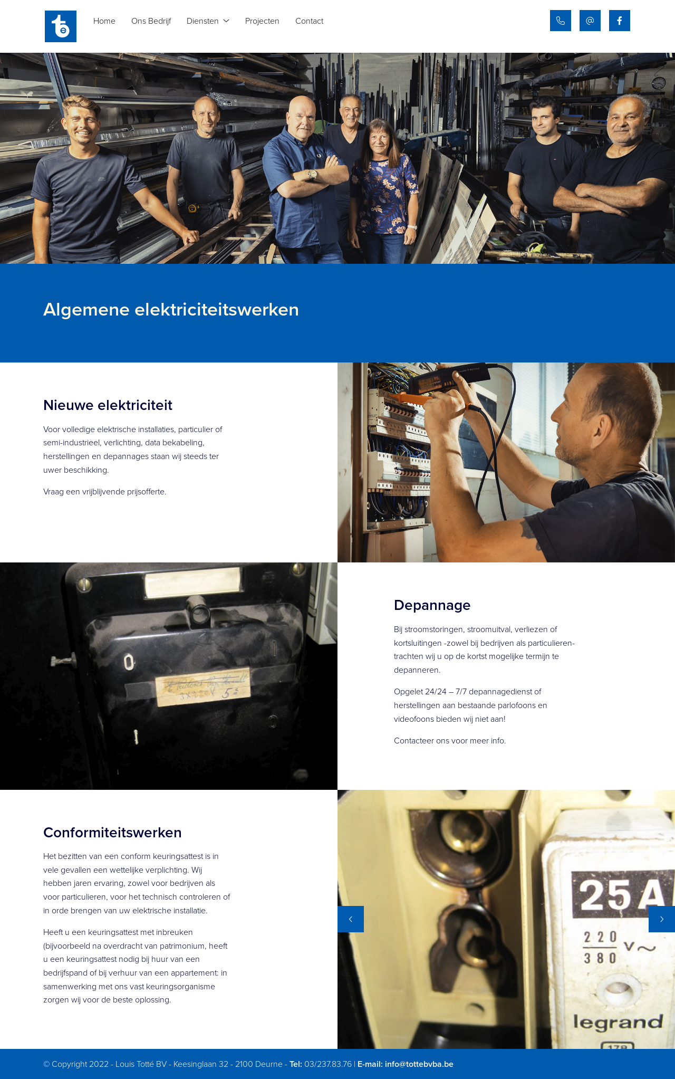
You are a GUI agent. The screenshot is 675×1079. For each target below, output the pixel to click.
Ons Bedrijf (158, 26)
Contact (316, 26)
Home (111, 26)
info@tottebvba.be (419, 1064)
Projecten (269, 26)
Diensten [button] (215, 26)
